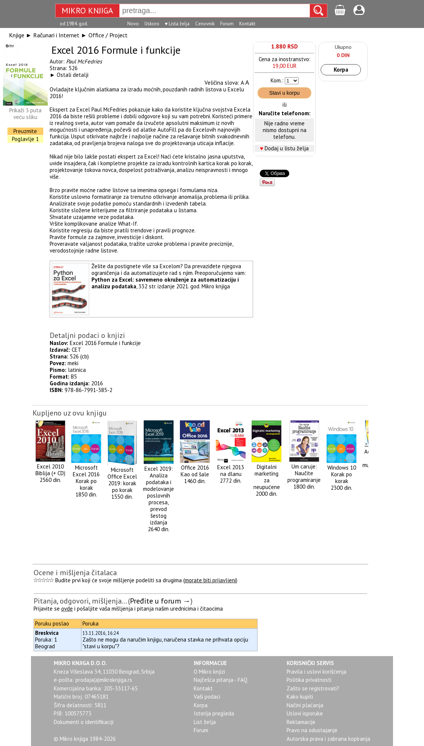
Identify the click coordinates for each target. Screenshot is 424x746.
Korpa (341, 69)
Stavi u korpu (284, 93)
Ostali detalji (72, 74)
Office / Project (108, 35)
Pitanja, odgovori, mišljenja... (80, 601)
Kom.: (277, 80)
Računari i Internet (56, 35)
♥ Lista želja (177, 24)
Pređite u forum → (160, 601)
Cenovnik (205, 24)
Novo (133, 24)
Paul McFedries (84, 61)
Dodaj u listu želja (287, 148)
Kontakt (247, 24)
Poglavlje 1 (25, 138)
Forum (227, 24)
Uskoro (151, 24)
